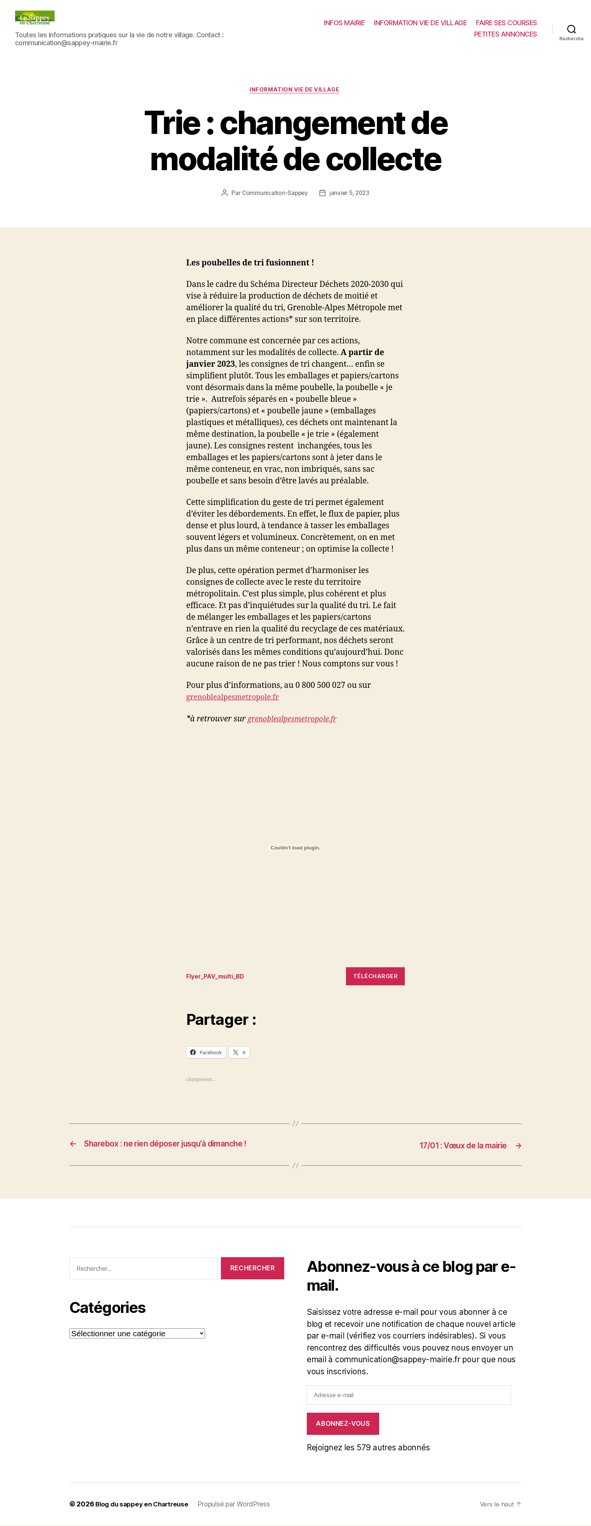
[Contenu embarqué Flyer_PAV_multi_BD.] (295, 849)
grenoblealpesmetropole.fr (236, 699)
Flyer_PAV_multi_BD (218, 977)
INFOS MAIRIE (344, 23)
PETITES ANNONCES (505, 34)
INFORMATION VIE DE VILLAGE (420, 23)
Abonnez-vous (343, 1424)
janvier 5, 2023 (350, 194)
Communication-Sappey (274, 194)
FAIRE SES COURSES (506, 23)
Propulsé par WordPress (240, 1505)
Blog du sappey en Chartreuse (144, 1505)
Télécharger (375, 977)
